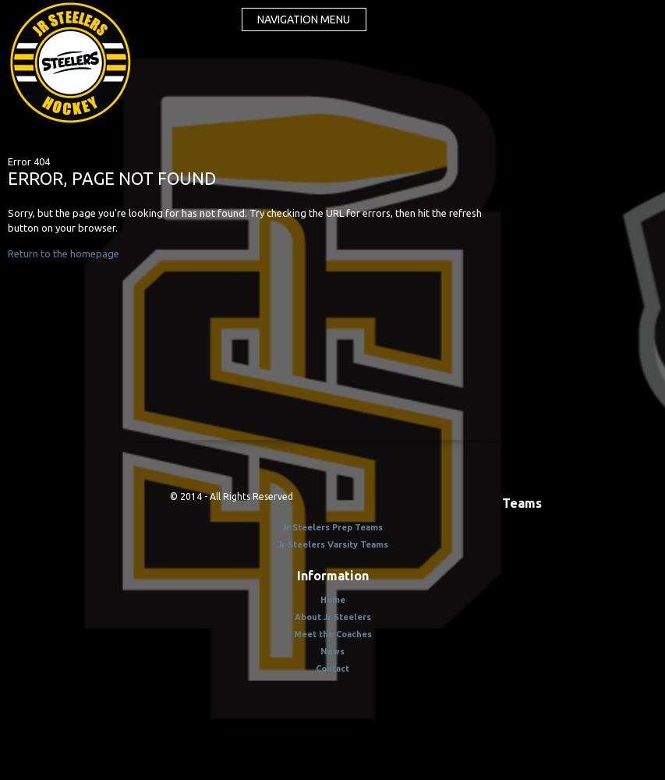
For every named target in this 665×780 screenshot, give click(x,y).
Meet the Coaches (333, 634)
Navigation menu (303, 19)
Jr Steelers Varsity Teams (333, 544)
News (332, 651)
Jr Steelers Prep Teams (332, 527)
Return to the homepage (63, 253)
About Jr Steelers (333, 617)
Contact (332, 668)
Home (332, 599)
